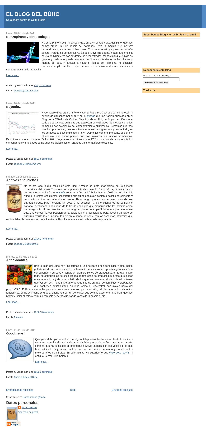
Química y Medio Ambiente (27, 164)
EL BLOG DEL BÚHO (33, 14)
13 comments (46, 312)
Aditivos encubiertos (22, 180)
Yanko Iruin (29, 408)
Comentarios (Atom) (34, 397)
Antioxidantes (17, 260)
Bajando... (14, 106)
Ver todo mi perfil (28, 412)
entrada (91, 116)
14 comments (46, 238)
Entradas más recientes (19, 389)
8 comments (46, 158)
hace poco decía (119, 352)
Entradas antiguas (122, 389)
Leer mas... (12, 75)
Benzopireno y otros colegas (28, 37)
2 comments (46, 372)
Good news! (15, 333)
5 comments (45, 85)
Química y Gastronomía (26, 90)
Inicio (72, 389)
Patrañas (18, 317)
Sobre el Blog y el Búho (25, 377)
